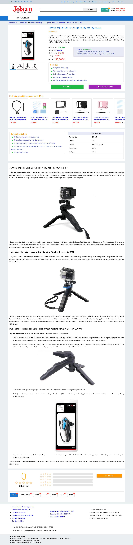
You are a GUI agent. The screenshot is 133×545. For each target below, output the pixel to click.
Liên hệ (114, 2)
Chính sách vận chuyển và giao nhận (23, 507)
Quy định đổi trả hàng (67, 2)
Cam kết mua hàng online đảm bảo (86, 2)
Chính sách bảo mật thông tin (21, 509)
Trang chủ (13, 22)
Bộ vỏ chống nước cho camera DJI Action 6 (16, 118)
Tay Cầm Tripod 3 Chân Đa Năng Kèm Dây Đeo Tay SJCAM (64, 22)
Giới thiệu (121, 2)
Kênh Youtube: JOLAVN (57, 517)
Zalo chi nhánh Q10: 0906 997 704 (60, 514)
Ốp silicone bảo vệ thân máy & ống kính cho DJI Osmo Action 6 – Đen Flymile (101, 119)
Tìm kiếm (90, 9)
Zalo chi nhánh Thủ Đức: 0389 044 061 (62, 511)
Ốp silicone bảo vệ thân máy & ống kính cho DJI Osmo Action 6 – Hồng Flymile (122, 119)
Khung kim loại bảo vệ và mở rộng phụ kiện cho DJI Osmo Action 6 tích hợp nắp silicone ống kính (81, 119)
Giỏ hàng (105, 9)
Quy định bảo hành (18, 521)
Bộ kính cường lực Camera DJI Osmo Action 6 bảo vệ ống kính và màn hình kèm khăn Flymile (60, 119)
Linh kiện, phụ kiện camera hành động (30, 22)
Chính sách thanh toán (19, 512)
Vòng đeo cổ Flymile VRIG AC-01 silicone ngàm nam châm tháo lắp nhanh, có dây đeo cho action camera (39, 119)
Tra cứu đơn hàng (104, 2)
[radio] (16, 482)
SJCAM (59, 50)
